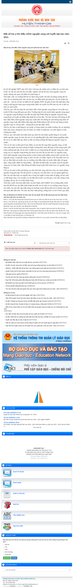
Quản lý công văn (19, 493)
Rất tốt (6, 545)
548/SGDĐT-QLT (39, 452)
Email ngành (17, 482)
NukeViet (12, 586)
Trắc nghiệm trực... (19, 515)
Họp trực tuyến (18, 526)
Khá (5, 549)
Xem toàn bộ (37, 427)
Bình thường (8, 552)
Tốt (5, 547)
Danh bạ (16, 504)
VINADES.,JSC (28, 586)
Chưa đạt (7, 554)
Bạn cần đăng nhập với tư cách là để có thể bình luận (30, 248)
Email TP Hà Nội (18, 472)
